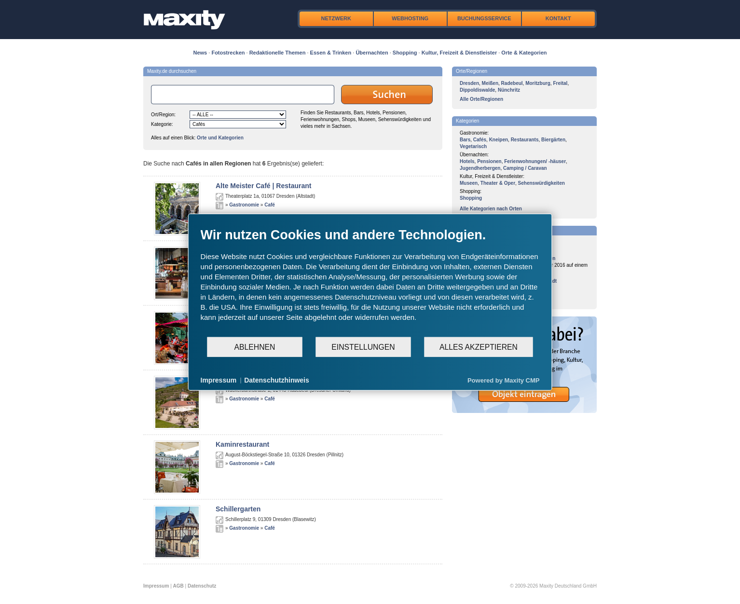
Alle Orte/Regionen (481, 99)
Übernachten (372, 52)
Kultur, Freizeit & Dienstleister (459, 52)
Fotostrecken (228, 52)
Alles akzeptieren (478, 347)
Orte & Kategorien (524, 52)
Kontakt (558, 18)
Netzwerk (336, 18)
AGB (178, 586)
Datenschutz (202, 586)
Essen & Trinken (331, 52)
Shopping (405, 52)
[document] (370, 282)
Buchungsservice (484, 18)
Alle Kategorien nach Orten (491, 208)
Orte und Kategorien (220, 137)
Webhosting (410, 18)
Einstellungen (363, 347)
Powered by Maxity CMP (503, 380)
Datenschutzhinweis (276, 380)
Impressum (156, 586)
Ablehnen (254, 347)
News (200, 52)
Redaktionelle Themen (277, 52)
